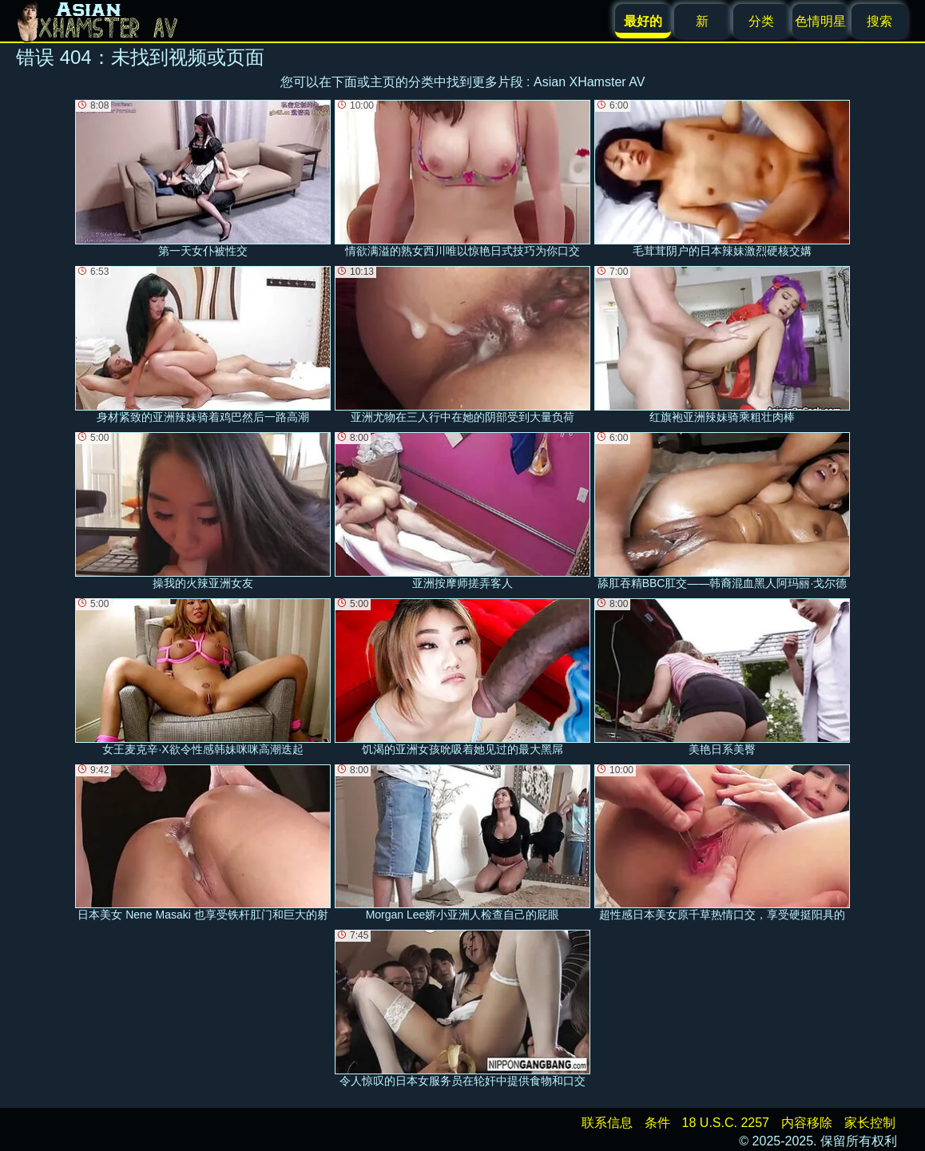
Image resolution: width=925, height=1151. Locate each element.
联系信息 (607, 1122)
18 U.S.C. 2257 (725, 1122)
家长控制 (869, 1122)
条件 (657, 1122)
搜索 (879, 21)
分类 (761, 21)
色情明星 (820, 21)
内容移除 (806, 1122)
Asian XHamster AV (589, 82)
